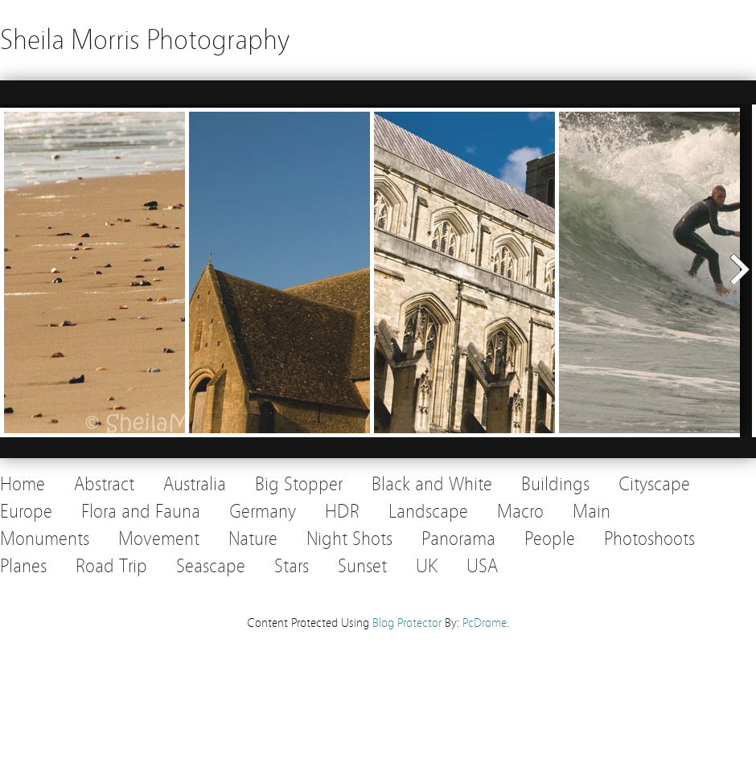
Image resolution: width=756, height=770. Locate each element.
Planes (23, 566)
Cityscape (654, 484)
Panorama (458, 539)
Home (22, 484)
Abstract (104, 484)
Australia (194, 484)
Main (591, 511)
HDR (342, 511)
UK (427, 566)
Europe (26, 511)
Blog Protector (407, 623)
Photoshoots (649, 539)
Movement (158, 539)
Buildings (555, 484)
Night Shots (349, 539)
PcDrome (484, 623)
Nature (252, 539)
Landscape (428, 511)
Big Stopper (299, 484)
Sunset (362, 566)
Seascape (210, 566)
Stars (291, 566)
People (549, 539)
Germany (262, 511)
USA (482, 566)
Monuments (44, 539)
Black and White (432, 484)
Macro (520, 511)
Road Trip (111, 566)
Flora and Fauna (140, 511)
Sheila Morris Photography (145, 39)
